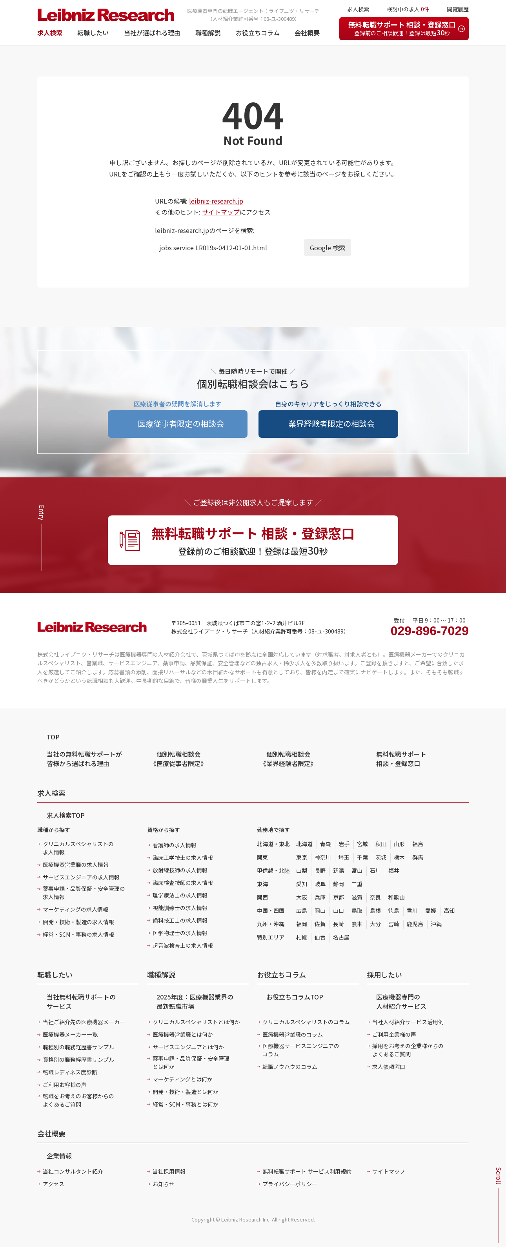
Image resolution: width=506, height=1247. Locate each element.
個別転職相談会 (178, 758)
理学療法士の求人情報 (180, 895)
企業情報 (59, 1155)
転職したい (93, 32)
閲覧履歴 (458, 9)
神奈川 (323, 857)
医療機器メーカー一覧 (70, 1034)
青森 (325, 844)
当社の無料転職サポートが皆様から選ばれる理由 (84, 758)
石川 (375, 870)
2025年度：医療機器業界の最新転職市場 (195, 1001)
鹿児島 (415, 924)
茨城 (380, 857)
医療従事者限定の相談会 (181, 423)
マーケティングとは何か (183, 1079)
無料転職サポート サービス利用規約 (306, 1171)
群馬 (417, 857)
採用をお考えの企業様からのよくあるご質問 (408, 1050)
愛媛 (430, 910)
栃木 (399, 857)
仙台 (320, 937)
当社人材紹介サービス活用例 (408, 1022)
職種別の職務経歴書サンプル (78, 1047)
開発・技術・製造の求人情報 (78, 922)
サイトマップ (221, 212)
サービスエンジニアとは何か (188, 1047)
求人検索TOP (66, 815)
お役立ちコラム (258, 32)
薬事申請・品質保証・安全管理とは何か (191, 1062)
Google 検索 (327, 247)
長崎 (338, 924)
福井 (393, 870)
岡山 (320, 910)
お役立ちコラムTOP (294, 996)
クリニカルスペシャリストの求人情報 (78, 848)
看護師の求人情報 (175, 845)
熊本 (356, 924)
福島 (417, 844)
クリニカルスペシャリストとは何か (196, 1022)
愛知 (301, 884)
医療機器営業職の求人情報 (76, 864)
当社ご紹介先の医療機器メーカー (84, 1022)
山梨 (301, 870)
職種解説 (207, 32)
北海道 (304, 844)
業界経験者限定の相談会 (331, 423)
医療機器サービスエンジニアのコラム (300, 1050)
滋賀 (356, 897)
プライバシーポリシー (289, 1184)
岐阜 (320, 884)
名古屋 (341, 937)
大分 (375, 924)
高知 (449, 910)
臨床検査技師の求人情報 (183, 883)
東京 (301, 857)
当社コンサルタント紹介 (73, 1171)
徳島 (393, 910)
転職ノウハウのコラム (289, 1066)
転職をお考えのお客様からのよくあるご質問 (78, 1100)
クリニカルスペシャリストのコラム (306, 1022)
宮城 (362, 844)
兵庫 (320, 897)
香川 (412, 910)
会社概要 (307, 32)
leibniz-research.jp (216, 201)
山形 (399, 844)
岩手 (344, 844)
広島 (301, 910)
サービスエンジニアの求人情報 (81, 877)
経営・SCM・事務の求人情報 (78, 934)
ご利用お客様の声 (65, 1085)
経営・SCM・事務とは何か (185, 1104)
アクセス (53, 1184)
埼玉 (344, 857)
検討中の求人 (408, 9)
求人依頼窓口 (388, 1066)
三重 (356, 884)
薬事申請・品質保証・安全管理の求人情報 (84, 893)
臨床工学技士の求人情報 (183, 857)
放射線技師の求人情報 (180, 870)
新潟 (338, 870)
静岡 (338, 884)
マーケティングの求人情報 (75, 909)
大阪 (301, 897)
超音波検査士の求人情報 (183, 945)
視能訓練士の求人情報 (180, 908)
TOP (53, 736)
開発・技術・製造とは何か (185, 1092)
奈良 (375, 897)
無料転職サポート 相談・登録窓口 (402, 28)
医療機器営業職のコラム (292, 1034)
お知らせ (164, 1184)
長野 (320, 870)
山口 (338, 910)
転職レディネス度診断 (70, 1072)
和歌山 (396, 897)
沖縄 (436, 924)
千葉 (362, 857)
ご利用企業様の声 (394, 1034)
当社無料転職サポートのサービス (81, 1001)
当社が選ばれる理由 (152, 32)
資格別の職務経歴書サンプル (78, 1059)
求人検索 (49, 32)
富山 (356, 870)
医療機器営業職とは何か (183, 1034)
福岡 (301, 924)
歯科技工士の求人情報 (180, 920)
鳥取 (356, 910)
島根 (375, 910)
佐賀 (320, 924)
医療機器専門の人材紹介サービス (401, 1001)
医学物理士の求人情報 (180, 933)
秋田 (380, 844)
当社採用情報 (169, 1171)
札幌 (301, 937)
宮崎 (393, 924)
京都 (338, 897)
